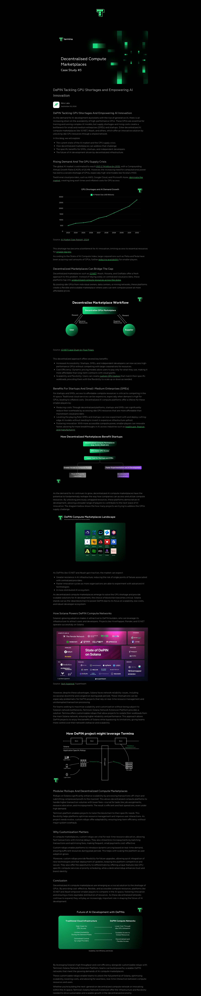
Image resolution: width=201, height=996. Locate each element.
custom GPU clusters (110, 376)
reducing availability (108, 259)
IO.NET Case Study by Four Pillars (77, 350)
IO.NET (93, 273)
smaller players (63, 252)
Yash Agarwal (67, 683)
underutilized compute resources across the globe (96, 280)
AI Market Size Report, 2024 (75, 239)
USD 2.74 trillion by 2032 (108, 166)
